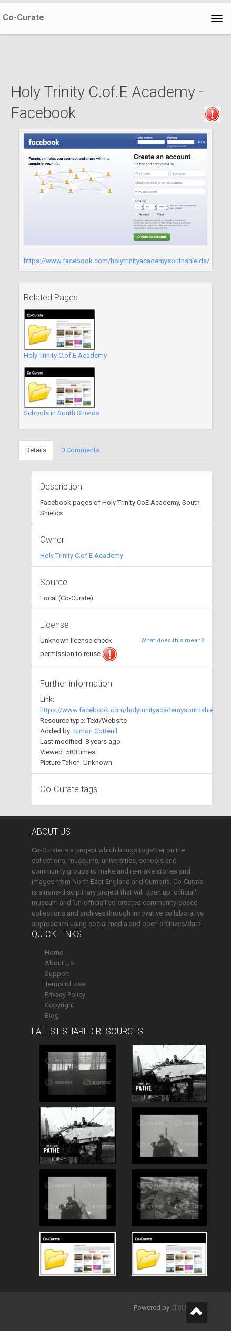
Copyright (59, 1005)
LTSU (178, 1308)
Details (35, 450)
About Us (59, 963)
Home (54, 952)
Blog (52, 1016)
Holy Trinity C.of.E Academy (65, 355)
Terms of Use (65, 984)
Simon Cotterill (95, 731)
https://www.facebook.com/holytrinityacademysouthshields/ (116, 261)
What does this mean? (172, 640)
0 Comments (80, 450)
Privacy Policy (65, 995)
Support (57, 974)
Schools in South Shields (61, 413)
